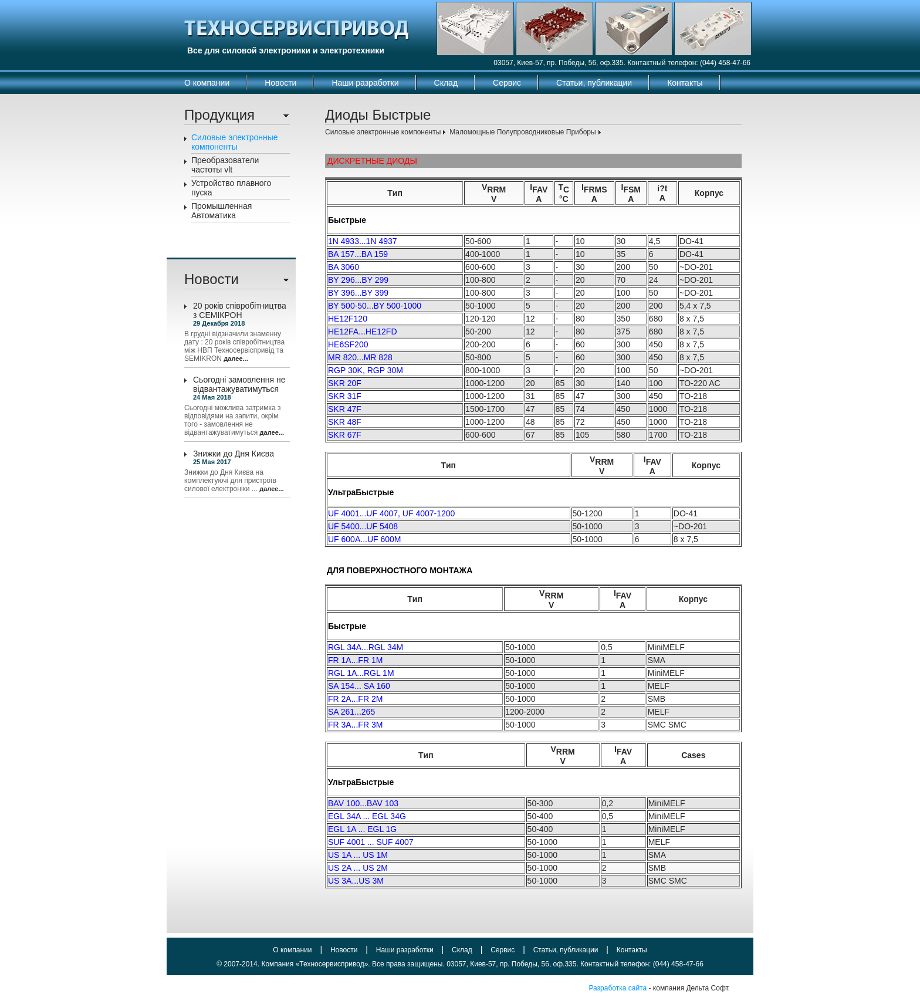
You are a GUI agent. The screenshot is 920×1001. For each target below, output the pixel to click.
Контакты (684, 82)
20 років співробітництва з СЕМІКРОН (239, 310)
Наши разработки (365, 82)
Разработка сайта (617, 988)
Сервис (507, 82)
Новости (280, 82)
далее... (236, 358)
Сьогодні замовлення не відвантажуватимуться (239, 384)
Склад (446, 82)
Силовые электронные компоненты (234, 142)
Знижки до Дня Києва (233, 453)
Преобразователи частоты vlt (225, 164)
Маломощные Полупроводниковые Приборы (522, 132)
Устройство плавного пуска (231, 187)
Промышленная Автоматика (221, 210)
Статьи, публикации (594, 82)
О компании (206, 82)
